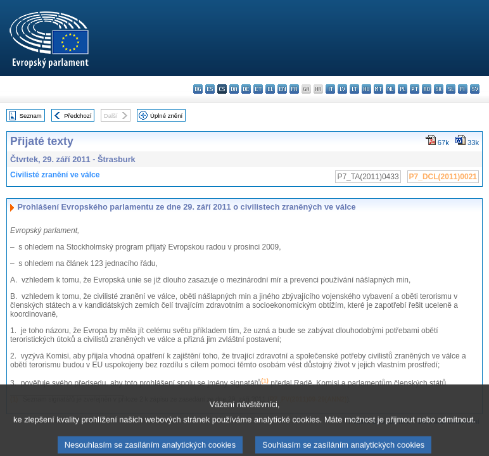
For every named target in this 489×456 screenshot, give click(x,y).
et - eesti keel (258, 89)
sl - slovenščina (450, 89)
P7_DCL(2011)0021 (443, 176)
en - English (282, 89)
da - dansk (234, 89)
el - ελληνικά (270, 89)
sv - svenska (474, 89)
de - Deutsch (246, 89)
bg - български (198, 89)
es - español (210, 89)
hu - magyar (366, 89)
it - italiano (330, 89)
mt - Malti (378, 89)
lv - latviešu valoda (342, 89)
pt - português (414, 89)
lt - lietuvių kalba (354, 89)
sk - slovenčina (438, 89)
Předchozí (77, 115)
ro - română (426, 89)
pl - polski (402, 89)
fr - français (294, 89)
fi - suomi (462, 89)
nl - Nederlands (390, 89)
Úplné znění (166, 115)
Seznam (31, 115)
